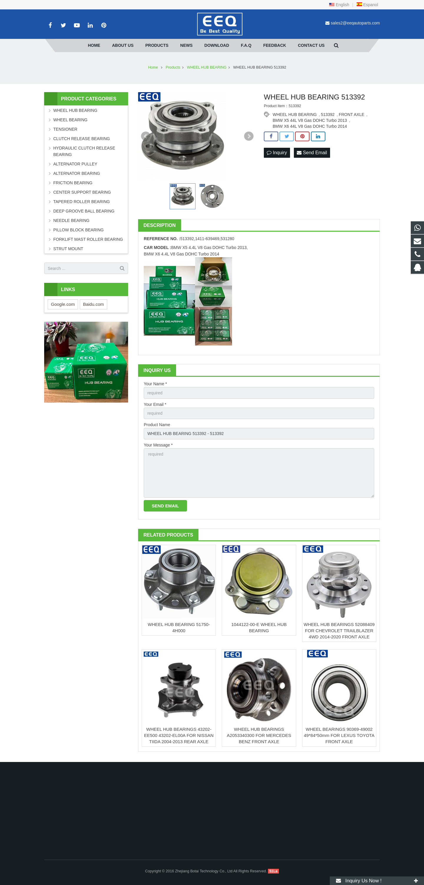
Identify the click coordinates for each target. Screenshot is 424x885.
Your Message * (158, 445)
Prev (145, 136)
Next (249, 136)
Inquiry (277, 152)
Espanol (367, 4)
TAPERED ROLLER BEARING (81, 201)
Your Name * (155, 383)
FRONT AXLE (351, 114)
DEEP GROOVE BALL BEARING (84, 211)
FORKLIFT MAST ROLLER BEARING (88, 239)
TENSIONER (65, 129)
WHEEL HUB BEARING (295, 114)
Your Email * (155, 404)
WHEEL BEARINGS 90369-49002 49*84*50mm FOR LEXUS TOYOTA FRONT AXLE (339, 735)
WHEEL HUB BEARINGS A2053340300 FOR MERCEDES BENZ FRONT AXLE (259, 735)
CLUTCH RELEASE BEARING (81, 138)
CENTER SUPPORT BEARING (82, 192)
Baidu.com (93, 304)
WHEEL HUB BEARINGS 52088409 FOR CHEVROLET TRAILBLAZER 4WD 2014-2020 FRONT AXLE (339, 630)
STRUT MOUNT (68, 248)
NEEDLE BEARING (71, 220)
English (339, 4)
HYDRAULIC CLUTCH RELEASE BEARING (84, 151)
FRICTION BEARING (72, 182)
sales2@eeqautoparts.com (355, 23)
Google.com (63, 304)
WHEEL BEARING (70, 119)
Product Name (157, 424)
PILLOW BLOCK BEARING (78, 230)
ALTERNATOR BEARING (76, 173)
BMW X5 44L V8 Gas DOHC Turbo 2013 (310, 120)
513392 (328, 114)
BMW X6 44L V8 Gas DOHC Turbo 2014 (310, 126)
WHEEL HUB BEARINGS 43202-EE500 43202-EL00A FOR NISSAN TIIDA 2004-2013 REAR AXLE (178, 735)
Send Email (312, 152)
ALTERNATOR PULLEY (75, 164)
